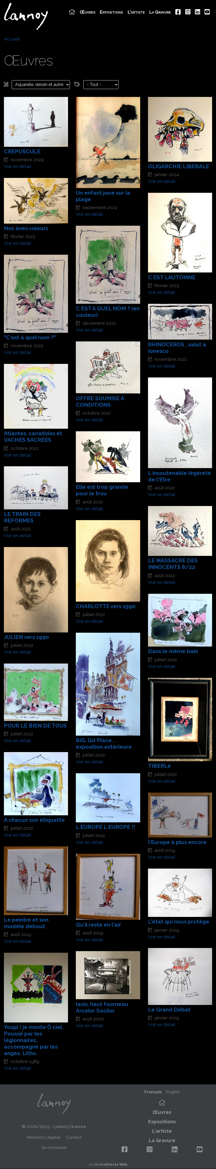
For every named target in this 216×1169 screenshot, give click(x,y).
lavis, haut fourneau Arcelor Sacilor (102, 1007)
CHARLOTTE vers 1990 (105, 606)
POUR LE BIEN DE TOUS (35, 725)
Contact (74, 1137)
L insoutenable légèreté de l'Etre (179, 476)
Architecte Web (113, 1164)
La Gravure (160, 12)
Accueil (12, 39)
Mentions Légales (44, 1137)
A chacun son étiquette (34, 820)
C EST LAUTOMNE (171, 277)
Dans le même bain (173, 651)
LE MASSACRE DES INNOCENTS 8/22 (173, 563)
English (173, 1091)
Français (153, 1091)
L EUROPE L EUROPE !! (105, 827)
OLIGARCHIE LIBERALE (178, 166)
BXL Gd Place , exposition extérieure (104, 743)
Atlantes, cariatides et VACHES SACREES (33, 436)
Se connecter (54, 1147)
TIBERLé (159, 766)
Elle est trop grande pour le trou (102, 490)
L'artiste (136, 12)
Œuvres (87, 12)
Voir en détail (17, 166)
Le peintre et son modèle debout (26, 922)
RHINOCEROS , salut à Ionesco (177, 347)
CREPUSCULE (22, 151)
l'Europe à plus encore (177, 842)
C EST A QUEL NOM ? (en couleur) (108, 311)
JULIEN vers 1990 (26, 637)
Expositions (111, 12)
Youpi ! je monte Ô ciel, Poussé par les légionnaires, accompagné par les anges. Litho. (33, 1040)
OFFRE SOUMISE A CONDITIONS (100, 401)
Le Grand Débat (169, 1009)
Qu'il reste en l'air (98, 924)
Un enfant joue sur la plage (103, 195)
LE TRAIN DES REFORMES (22, 517)
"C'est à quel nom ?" (30, 337)
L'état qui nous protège (178, 921)
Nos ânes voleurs (26, 228)
